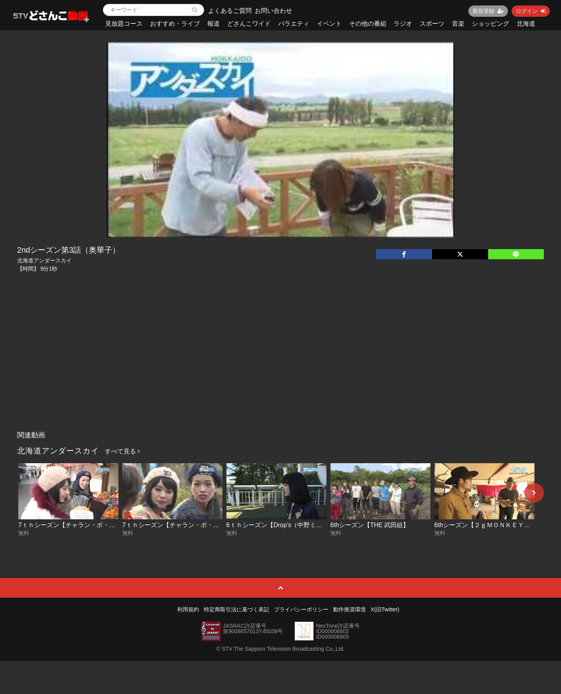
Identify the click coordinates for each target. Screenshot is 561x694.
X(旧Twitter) (384, 609)
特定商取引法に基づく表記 (236, 609)
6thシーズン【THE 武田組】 (369, 525)
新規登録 (488, 11)
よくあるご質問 (230, 10)
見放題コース (124, 23)
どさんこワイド (249, 23)
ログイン (530, 11)
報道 (213, 23)
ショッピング (490, 23)
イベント (329, 23)
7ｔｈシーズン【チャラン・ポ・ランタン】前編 (189, 525)
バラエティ (293, 23)
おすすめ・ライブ (175, 23)
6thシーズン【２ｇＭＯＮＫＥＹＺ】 (485, 525)
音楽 (458, 23)
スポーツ (432, 23)
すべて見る (122, 451)
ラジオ (402, 23)
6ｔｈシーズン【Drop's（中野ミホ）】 (280, 525)
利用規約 (188, 609)
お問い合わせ (273, 10)
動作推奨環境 (349, 609)
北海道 (526, 23)
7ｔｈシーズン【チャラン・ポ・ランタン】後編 (85, 525)
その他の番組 (367, 23)
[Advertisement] (280, 368)
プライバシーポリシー (301, 609)
